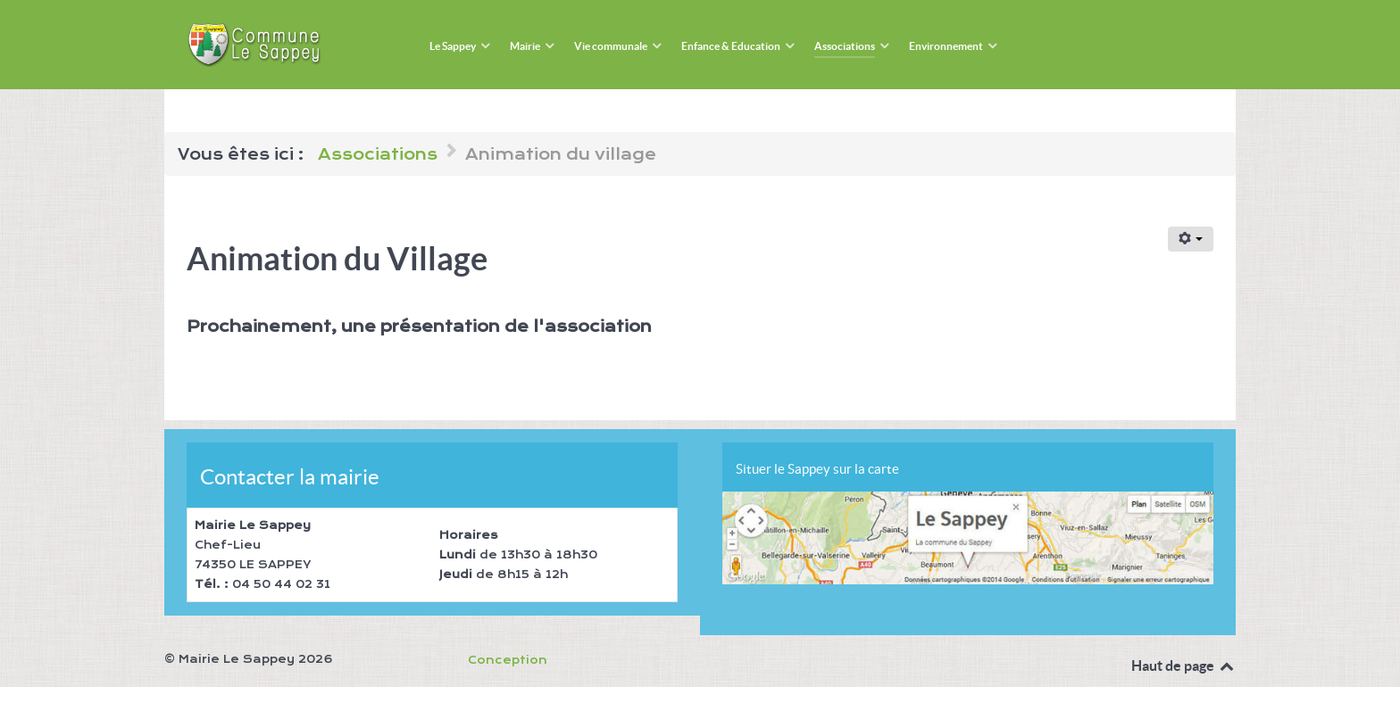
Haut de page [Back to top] (1183, 666)
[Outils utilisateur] (1190, 239)
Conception (507, 660)
